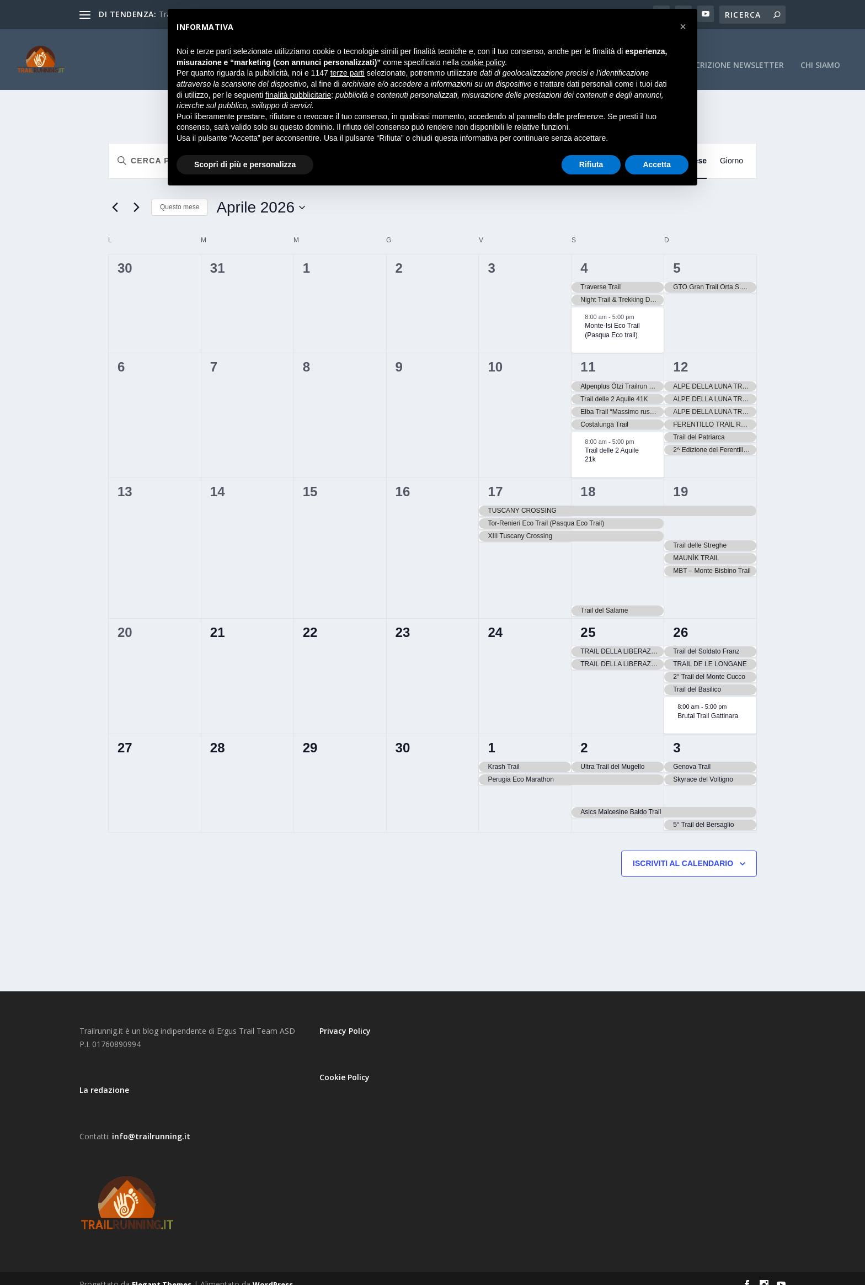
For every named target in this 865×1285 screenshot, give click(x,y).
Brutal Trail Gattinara (707, 703)
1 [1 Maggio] (491, 735)
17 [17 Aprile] (495, 479)
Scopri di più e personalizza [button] (245, 164)
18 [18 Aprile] (588, 479)
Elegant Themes (161, 1272)
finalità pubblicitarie (298, 95)
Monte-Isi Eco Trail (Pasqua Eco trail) (612, 318)
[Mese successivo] (136, 195)
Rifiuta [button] (591, 164)
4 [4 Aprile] (584, 255)
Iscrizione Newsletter (736, 53)
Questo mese (179, 195)
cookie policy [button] (483, 62)
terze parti (347, 72)
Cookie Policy (344, 1065)
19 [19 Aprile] (680, 479)
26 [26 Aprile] (680, 620)
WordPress (273, 1272)
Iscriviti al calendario (683, 851)
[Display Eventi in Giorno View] (731, 148)
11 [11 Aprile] (588, 354)
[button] (683, 26)
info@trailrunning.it (151, 1124)
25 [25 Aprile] (588, 620)
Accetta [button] (657, 164)
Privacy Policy (345, 1018)
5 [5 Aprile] (677, 255)
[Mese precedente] (114, 195)
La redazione (104, 1077)
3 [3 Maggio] (677, 735)
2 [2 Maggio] (584, 735)
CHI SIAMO (820, 53)
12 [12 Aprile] (680, 354)
